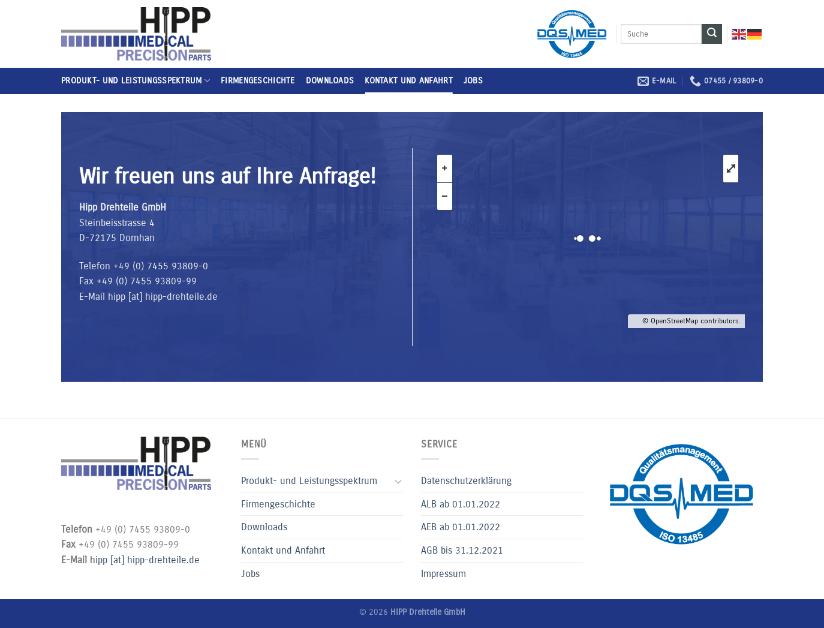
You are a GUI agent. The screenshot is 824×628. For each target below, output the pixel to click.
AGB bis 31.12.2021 (462, 550)
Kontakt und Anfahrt (408, 81)
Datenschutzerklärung (466, 480)
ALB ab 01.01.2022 (460, 504)
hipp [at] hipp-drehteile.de (163, 296)
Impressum (443, 573)
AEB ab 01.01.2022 (460, 527)
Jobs (473, 81)
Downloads (330, 81)
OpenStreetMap (674, 321)
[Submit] (712, 34)
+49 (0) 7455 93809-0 (160, 266)
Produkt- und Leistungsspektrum (135, 80)
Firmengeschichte (258, 81)
